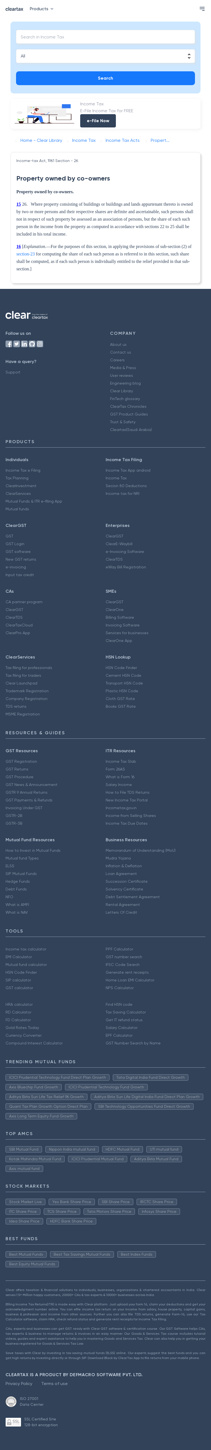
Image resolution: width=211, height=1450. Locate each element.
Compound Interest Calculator (34, 1043)
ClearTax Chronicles (128, 406)
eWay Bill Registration (126, 567)
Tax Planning (17, 478)
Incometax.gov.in (121, 808)
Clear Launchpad (21, 683)
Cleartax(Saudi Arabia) (131, 429)
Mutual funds (17, 509)
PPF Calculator (119, 949)
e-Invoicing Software (125, 551)
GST (9, 536)
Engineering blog (125, 383)
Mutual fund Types (22, 858)
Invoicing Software (123, 625)
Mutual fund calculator (26, 964)
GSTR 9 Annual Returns (27, 792)
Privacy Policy (19, 1383)
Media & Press (123, 367)
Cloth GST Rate (120, 698)
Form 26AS (115, 769)
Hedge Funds (18, 881)
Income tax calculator (26, 949)
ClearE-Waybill (119, 544)
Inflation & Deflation (124, 866)
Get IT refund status (124, 1020)
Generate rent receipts (127, 972)
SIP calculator (18, 980)
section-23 (25, 254)
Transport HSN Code (124, 683)
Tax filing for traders (23, 675)
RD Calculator (18, 1012)
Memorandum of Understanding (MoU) (141, 850)
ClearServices (18, 493)
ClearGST (114, 536)
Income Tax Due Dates (127, 823)
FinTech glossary (125, 398)
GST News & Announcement (32, 784)
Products (43, 8)
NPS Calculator (120, 988)
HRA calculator (19, 1004)
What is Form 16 (120, 777)
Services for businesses (127, 633)
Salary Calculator (121, 1027)
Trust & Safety (123, 422)
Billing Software (120, 617)
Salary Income (119, 784)
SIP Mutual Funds (21, 873)
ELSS (10, 866)
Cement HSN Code (123, 675)
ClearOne (115, 609)
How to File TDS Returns (128, 792)
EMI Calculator (19, 957)
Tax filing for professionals (29, 667)
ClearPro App (18, 633)
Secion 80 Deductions (126, 486)
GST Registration (21, 761)
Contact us (120, 352)
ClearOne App (119, 640)
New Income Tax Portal (127, 800)
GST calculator (19, 988)
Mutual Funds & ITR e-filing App (34, 501)
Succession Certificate (127, 881)
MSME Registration (23, 714)
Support (13, 372)
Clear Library (121, 391)
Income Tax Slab (121, 761)
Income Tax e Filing (23, 470)
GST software (18, 551)
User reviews (121, 375)
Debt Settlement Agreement (133, 897)
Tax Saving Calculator (126, 1012)
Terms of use (54, 1383)
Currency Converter (23, 1035)
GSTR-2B (14, 815)
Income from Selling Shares (131, 815)
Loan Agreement (121, 873)
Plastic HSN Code (122, 691)
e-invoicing (16, 567)
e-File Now (98, 120)
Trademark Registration (27, 691)
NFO (9, 897)
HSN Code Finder (121, 667)
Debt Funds (16, 889)
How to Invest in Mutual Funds (33, 850)
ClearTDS (114, 559)
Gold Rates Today (22, 1027)
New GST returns (21, 559)
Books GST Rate (121, 706)
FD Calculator (18, 1020)
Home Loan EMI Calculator (130, 980)
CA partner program (24, 602)
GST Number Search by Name (133, 1043)
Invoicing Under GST (24, 808)
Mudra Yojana (118, 858)
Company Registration (27, 698)
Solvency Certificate (124, 889)
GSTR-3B (14, 823)
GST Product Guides (129, 414)
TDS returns (16, 706)
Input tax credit (20, 575)
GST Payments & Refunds (29, 800)
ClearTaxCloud (19, 625)
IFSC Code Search (123, 964)
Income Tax (116, 478)
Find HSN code (119, 1004)
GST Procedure (19, 777)
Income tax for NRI (122, 493)
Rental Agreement (123, 904)
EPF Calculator (119, 1035)
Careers (117, 360)
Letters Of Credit (121, 912)
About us (118, 344)
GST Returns (17, 769)
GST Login (15, 544)
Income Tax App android (128, 470)
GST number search (124, 957)
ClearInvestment (21, 486)
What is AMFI (17, 904)
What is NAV (17, 912)
